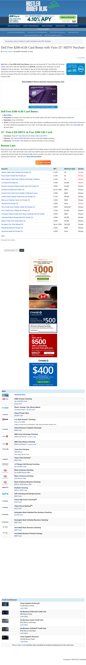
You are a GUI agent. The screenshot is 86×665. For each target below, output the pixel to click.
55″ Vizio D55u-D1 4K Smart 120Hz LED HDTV (31, 136)
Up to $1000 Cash (20, 466)
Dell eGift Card (75, 122)
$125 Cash (18, 502)
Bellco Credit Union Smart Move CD (13, 221)
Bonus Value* (17, 645)
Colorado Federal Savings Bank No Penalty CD (17, 217)
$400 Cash (18, 460)
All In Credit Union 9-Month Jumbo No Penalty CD (18, 207)
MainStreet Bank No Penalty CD (12, 228)
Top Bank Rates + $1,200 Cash (24, 409)
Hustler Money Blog (43, 6)
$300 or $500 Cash (20, 490)
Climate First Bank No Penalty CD (13, 189)
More (3, 236)
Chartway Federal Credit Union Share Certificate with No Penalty (23, 214)
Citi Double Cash (17, 141)
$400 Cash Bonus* (25, 436)
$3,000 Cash (18, 415)
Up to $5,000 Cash (20, 401)
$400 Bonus (18, 452)
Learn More (24, 608)
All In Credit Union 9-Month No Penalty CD (16, 210)
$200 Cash (18, 530)
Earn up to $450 (19, 422)
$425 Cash (18, 496)
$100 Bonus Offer (20, 478)
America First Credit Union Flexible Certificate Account (20, 193)
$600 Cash (18, 536)
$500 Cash (18, 430)
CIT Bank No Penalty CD (10, 183)
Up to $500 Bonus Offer (22, 472)
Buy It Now (8, 115)
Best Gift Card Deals (34, 156)
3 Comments (81, 58)
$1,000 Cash (18, 515)
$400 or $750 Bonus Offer (23, 484)
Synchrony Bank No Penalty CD (12, 231)
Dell (2, 64)
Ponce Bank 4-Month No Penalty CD (14, 176)
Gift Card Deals (11, 240)
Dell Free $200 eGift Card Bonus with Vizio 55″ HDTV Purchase (43, 47)
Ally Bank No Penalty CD (10, 203)
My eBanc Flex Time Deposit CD (12, 224)
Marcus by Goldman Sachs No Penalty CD (16, 200)
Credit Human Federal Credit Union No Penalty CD (18, 196)
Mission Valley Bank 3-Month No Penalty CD (16, 172)
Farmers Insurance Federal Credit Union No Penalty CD (20, 186)
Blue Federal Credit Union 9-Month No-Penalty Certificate (21, 179)
